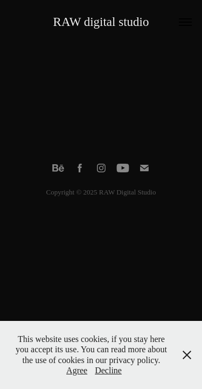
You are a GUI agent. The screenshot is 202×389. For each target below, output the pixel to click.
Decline (108, 370)
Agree (76, 370)
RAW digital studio (101, 22)
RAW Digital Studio (127, 192)
